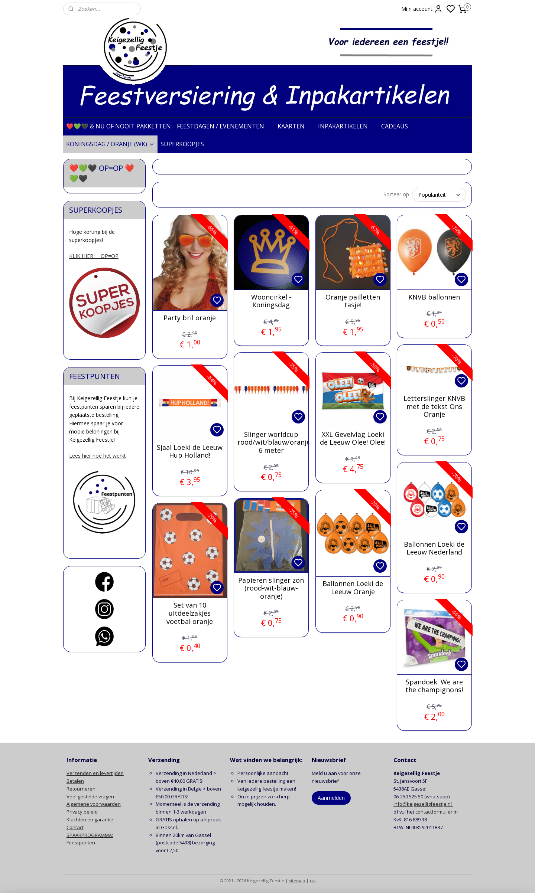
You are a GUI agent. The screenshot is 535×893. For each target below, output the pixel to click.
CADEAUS (398, 126)
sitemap (297, 879)
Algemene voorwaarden (94, 802)
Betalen (75, 779)
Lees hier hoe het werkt (97, 455)
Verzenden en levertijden (95, 772)
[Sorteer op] (439, 194)
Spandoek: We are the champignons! (434, 685)
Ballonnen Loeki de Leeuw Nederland (434, 547)
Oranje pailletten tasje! (352, 300)
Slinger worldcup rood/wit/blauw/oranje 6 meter (271, 441)
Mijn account (422, 8)
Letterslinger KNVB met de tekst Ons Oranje (434, 405)
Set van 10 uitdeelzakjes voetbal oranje (189, 612)
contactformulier (434, 810)
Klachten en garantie (90, 818)
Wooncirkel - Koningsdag (271, 300)
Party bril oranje (189, 317)
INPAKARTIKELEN (346, 126)
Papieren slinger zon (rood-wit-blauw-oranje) (271, 587)
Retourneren (81, 787)
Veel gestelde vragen (90, 795)
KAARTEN (295, 126)
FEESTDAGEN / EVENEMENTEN (224, 126)
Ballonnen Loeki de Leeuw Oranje (352, 587)
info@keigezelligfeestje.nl (423, 802)
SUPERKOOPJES (185, 144)
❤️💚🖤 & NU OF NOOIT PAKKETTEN (118, 126)
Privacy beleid (82, 810)
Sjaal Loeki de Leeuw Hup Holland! (190, 450)
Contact (75, 826)
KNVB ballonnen (434, 296)
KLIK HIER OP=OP (94, 255)
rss (312, 879)
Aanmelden (331, 796)
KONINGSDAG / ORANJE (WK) (110, 144)
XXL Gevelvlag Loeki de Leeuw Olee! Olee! (353, 437)
